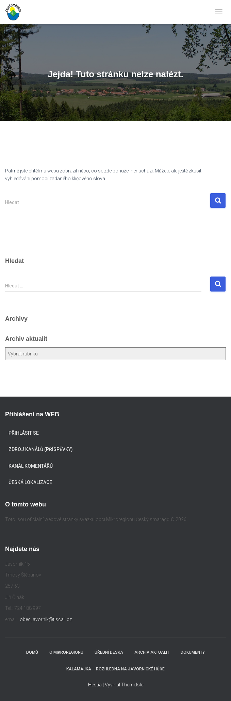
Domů (32, 652)
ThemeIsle (132, 684)
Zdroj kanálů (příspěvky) (41, 449)
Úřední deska (109, 652)
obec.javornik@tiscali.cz (46, 619)
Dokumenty (193, 652)
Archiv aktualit (151, 652)
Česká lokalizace (30, 482)
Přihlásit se (24, 433)
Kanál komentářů (31, 466)
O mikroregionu (66, 652)
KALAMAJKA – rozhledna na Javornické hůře (115, 669)
